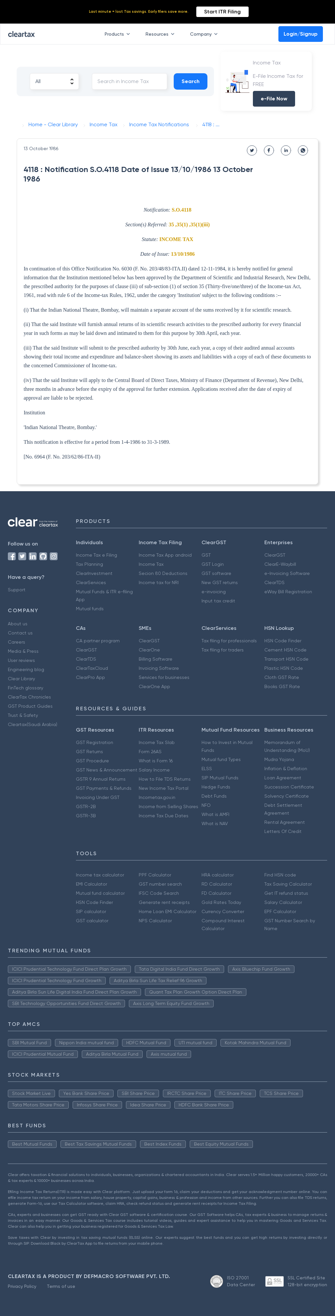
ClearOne (149, 649)
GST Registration (94, 742)
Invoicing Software (159, 668)
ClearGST (274, 555)
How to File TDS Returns (165, 779)
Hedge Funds (216, 786)
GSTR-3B (86, 815)
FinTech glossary (25, 687)
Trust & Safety (23, 715)
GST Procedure (92, 760)
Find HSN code (280, 874)
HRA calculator (218, 874)
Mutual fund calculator (100, 893)
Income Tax (151, 564)
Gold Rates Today (221, 902)
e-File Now (274, 98)
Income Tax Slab (157, 742)
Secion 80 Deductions (163, 573)
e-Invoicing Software (287, 573)
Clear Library (21, 678)
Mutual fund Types (221, 759)
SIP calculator (91, 911)
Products (118, 34)
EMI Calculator (91, 884)
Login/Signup (301, 34)
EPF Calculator (280, 911)
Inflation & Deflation (285, 768)
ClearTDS (274, 582)
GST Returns (89, 751)
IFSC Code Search (159, 893)
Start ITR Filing (222, 12)
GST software (216, 573)
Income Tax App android (165, 555)
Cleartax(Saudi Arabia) (32, 724)
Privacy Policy (22, 1286)
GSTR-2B (86, 806)
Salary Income (154, 769)
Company (205, 34)
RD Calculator (217, 884)
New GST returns (220, 582)
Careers (16, 642)
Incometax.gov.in (157, 797)
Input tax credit (218, 600)
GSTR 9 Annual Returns (101, 779)
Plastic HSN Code (283, 668)
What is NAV (215, 823)
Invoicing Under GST (97, 797)
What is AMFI (215, 814)
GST (206, 555)
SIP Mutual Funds (220, 777)
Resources (161, 34)
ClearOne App (154, 686)
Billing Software (155, 659)
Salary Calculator (283, 902)
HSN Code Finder (282, 640)
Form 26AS (150, 751)
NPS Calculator (155, 920)
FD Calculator (216, 893)
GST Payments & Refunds (104, 788)
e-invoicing (214, 591)
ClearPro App (90, 677)
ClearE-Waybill (280, 564)
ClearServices (91, 582)
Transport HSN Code (286, 659)
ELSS (207, 768)
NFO (206, 805)
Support (17, 589)
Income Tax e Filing (96, 555)
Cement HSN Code (285, 649)
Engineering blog (26, 669)
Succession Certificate (289, 786)
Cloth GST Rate (281, 677)
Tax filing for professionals (229, 640)
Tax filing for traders (223, 649)
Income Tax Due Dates (163, 815)
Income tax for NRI (159, 582)
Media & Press (23, 651)
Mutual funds (90, 608)
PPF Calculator (155, 874)
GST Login (213, 564)
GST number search (160, 884)
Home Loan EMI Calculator (167, 911)
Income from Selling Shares (168, 806)
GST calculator (92, 920)
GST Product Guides (30, 706)
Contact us (20, 632)
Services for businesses (164, 677)
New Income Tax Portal (163, 788)
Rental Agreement (284, 822)
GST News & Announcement (106, 769)
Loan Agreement (282, 777)
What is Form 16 (156, 760)
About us (17, 623)
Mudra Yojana (279, 759)
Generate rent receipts (164, 902)
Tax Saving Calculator (288, 884)
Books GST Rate (282, 686)
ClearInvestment (94, 573)
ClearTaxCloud (92, 668)
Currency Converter (223, 911)
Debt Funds (214, 796)
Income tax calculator (100, 874)
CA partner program (98, 640)
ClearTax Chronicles (29, 697)
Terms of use (61, 1286)
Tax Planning (89, 564)
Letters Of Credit (283, 831)
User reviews (21, 660)
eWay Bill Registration (288, 591)
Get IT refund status (286, 893)
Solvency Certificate (286, 796)
